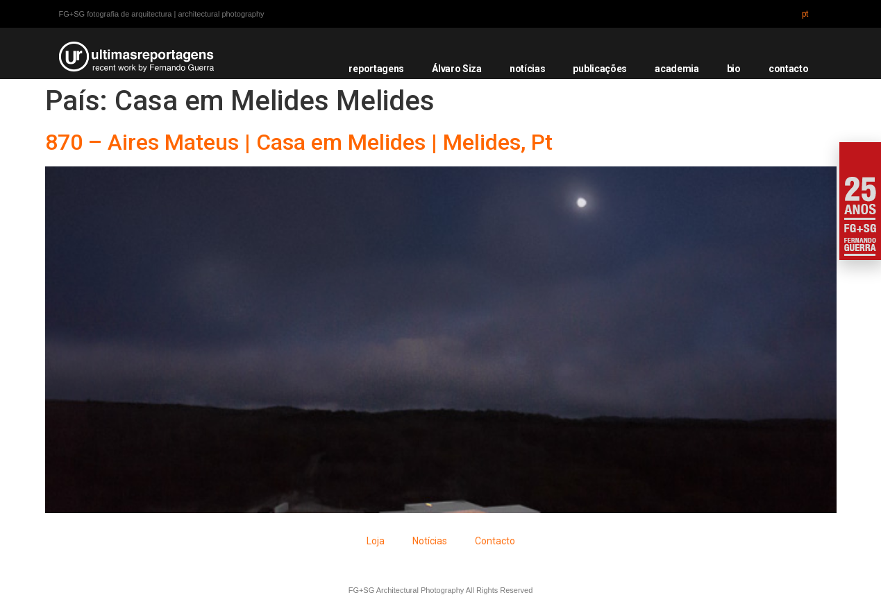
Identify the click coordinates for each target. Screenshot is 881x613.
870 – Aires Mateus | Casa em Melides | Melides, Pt (299, 142)
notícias (528, 68)
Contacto (495, 540)
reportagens (376, 68)
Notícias (429, 540)
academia (677, 68)
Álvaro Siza (457, 68)
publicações (600, 68)
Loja (376, 540)
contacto (789, 68)
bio (734, 68)
